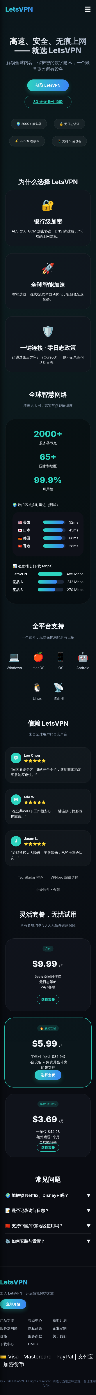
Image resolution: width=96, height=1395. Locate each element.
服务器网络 (9, 1328)
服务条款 (35, 1336)
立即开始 (13, 1304)
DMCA (33, 1344)
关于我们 (60, 1336)
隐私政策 (35, 1328)
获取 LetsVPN (48, 85)
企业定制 (60, 1328)
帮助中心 (35, 1320)
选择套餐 (48, 999)
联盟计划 (60, 1320)
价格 (3, 1336)
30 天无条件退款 (48, 101)
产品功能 (7, 1320)
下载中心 (7, 1344)
